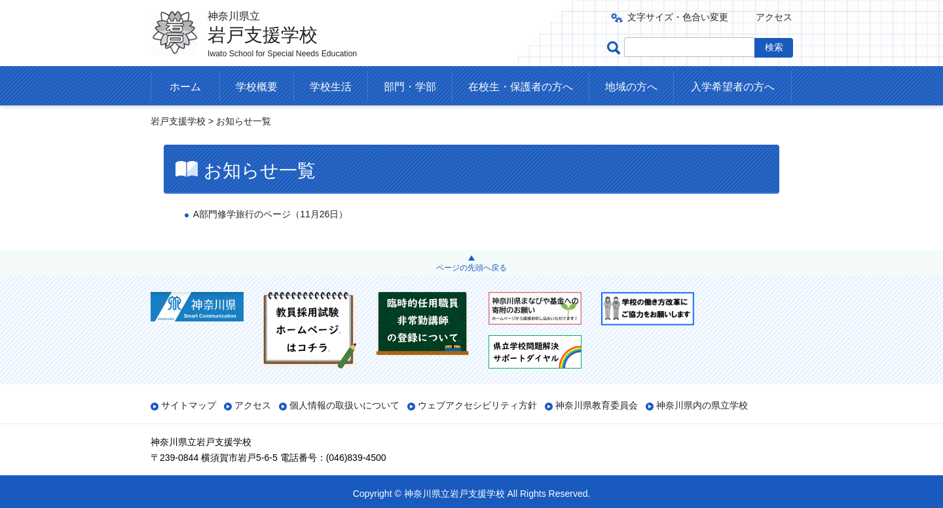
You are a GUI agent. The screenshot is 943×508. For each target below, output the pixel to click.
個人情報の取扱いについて (344, 405)
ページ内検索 (615, 47)
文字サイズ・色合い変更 (677, 17)
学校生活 (331, 86)
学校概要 (257, 86)
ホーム (185, 86)
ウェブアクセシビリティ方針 (477, 405)
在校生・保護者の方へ (520, 86)
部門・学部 (410, 86)
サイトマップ (188, 405)
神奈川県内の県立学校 (702, 405)
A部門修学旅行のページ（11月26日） (270, 214)
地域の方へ (631, 86)
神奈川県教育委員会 (596, 405)
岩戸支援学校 (178, 121)
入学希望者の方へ (733, 86)
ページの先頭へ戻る (471, 267)
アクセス (774, 17)
